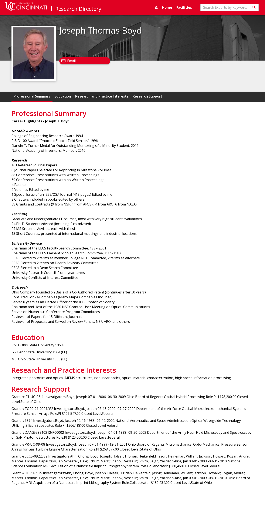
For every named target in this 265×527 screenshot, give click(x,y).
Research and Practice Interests (101, 96)
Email (71, 60)
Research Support (147, 96)
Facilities (184, 7)
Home (167, 7)
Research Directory (78, 8)
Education (63, 96)
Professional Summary (32, 96)
